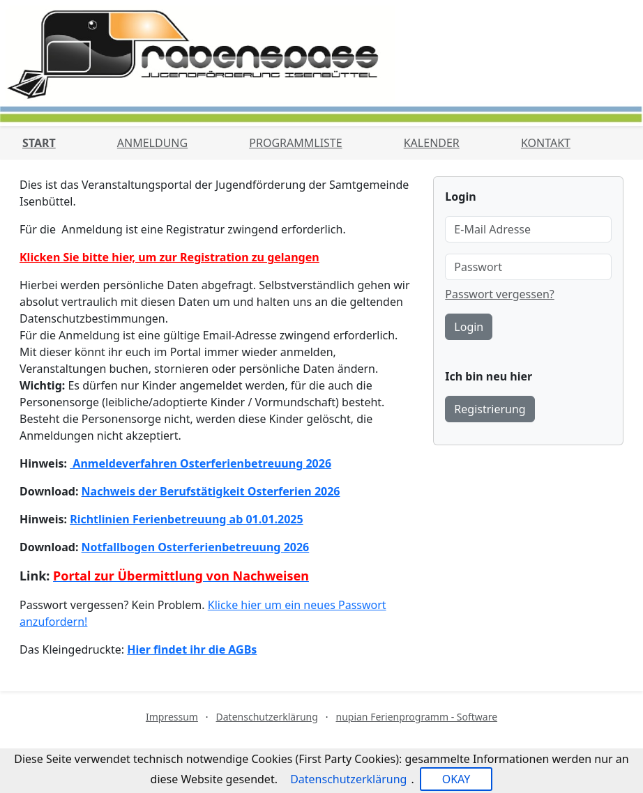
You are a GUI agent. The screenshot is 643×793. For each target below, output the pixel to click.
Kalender (432, 143)
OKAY (456, 779)
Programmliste (295, 143)
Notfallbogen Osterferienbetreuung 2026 (196, 547)
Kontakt (545, 143)
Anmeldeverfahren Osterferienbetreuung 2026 (200, 463)
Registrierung (489, 409)
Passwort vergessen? (499, 294)
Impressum (172, 716)
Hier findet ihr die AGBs (192, 649)
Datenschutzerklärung (267, 716)
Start (39, 143)
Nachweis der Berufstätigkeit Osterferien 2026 (211, 491)
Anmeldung (152, 143)
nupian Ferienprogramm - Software (416, 716)
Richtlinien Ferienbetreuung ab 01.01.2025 (186, 519)
